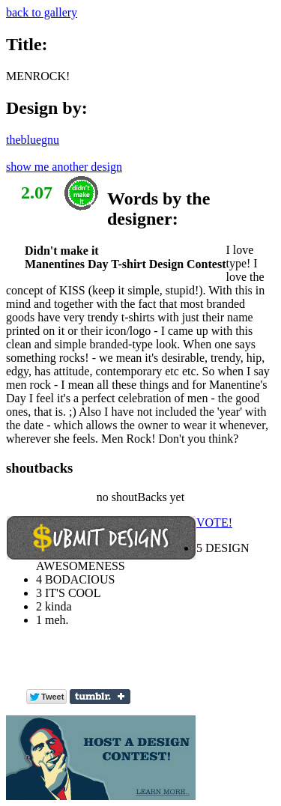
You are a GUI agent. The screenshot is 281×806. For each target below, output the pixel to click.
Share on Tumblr (100, 696)
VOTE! (214, 522)
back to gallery (41, 12)
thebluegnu (32, 139)
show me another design (64, 166)
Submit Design (101, 538)
